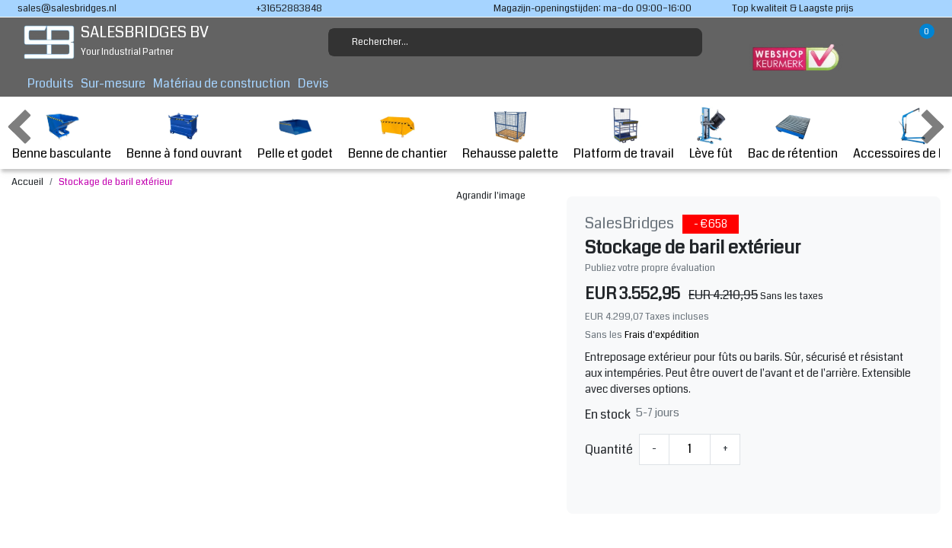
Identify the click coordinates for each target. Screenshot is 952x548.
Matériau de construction (221, 83)
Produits (50, 83)
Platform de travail (623, 134)
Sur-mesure (113, 83)
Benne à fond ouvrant (184, 134)
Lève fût (711, 134)
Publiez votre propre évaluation (650, 268)
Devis (313, 83)
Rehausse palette (510, 134)
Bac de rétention (793, 134)
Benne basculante (61, 134)
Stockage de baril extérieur (116, 182)
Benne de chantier (397, 134)
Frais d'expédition (662, 335)
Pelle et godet (295, 134)
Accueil (27, 182)
